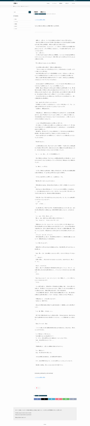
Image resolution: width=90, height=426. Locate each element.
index (16, 19)
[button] (37, 399)
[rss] (74, 0)
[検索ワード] (22, 12)
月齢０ (15, 3)
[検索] (76, 0)
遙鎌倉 (16, 23)
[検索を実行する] (30, 12)
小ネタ (16, 28)
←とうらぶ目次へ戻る (40, 19)
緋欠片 (16, 26)
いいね (37, 388)
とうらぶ (36, 395)
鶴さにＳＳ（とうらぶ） (43, 395)
